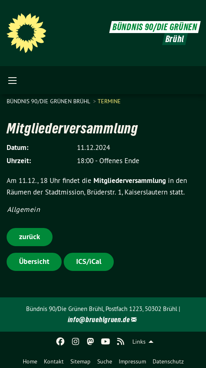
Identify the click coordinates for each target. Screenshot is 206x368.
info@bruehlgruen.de (99, 319)
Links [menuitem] (139, 341)
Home (30, 361)
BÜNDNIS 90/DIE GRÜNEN (155, 27)
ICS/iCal (88, 261)
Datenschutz (168, 361)
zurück (29, 236)
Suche (104, 361)
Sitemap (80, 361)
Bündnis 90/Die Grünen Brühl (49, 101)
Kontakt (54, 361)
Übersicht (34, 261)
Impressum (132, 361)
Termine (109, 101)
